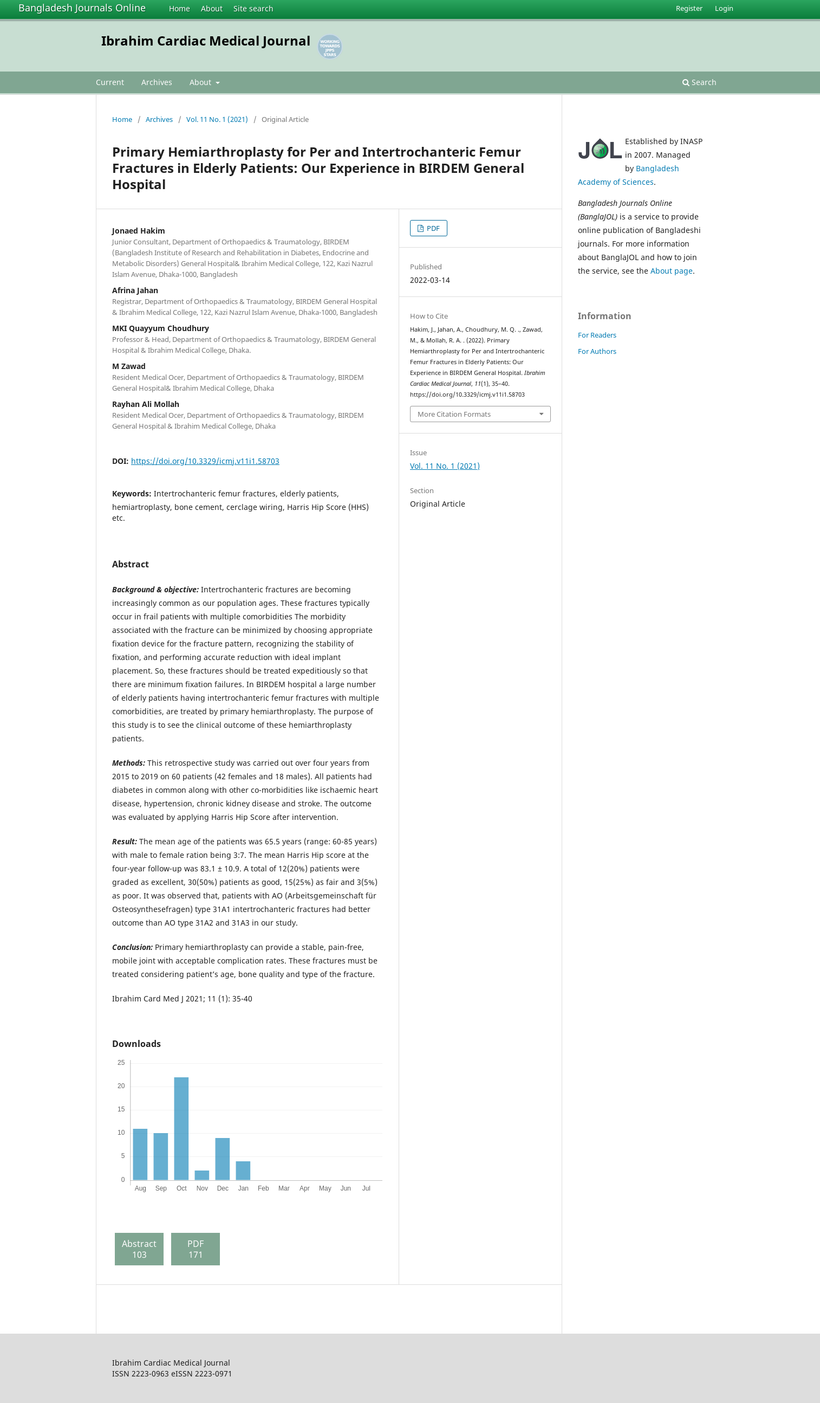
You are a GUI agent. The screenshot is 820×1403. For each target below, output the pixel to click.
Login (724, 8)
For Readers (597, 335)
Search (699, 82)
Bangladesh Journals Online (82, 7)
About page (671, 271)
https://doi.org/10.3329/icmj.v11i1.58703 (205, 461)
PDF (432, 228)
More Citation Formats (454, 414)
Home (179, 8)
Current (110, 82)
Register (689, 8)
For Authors (597, 351)
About (212, 8)
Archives (156, 82)
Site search (253, 8)
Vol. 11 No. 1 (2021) (217, 119)
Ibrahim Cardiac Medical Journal (205, 40)
